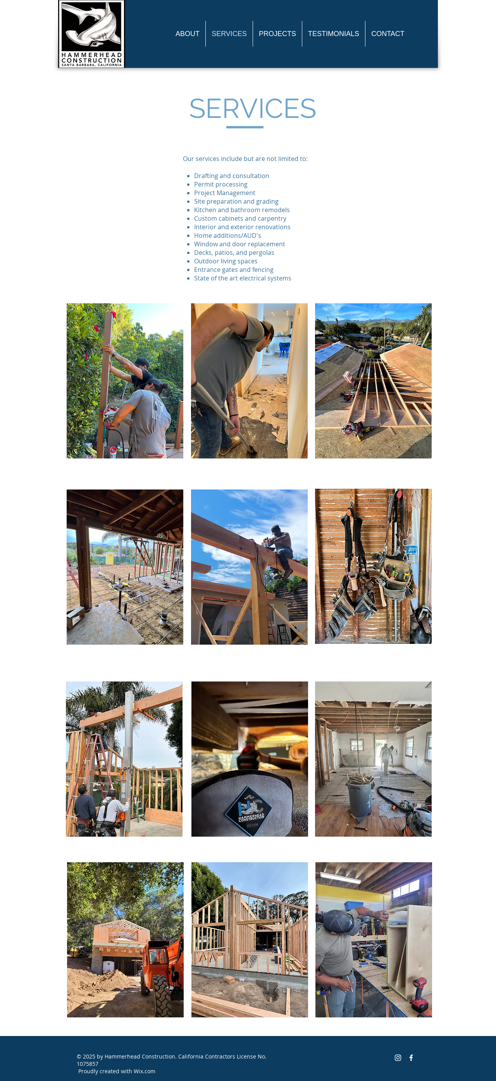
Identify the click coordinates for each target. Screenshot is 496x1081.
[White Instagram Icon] (398, 1057)
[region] (247, 378)
